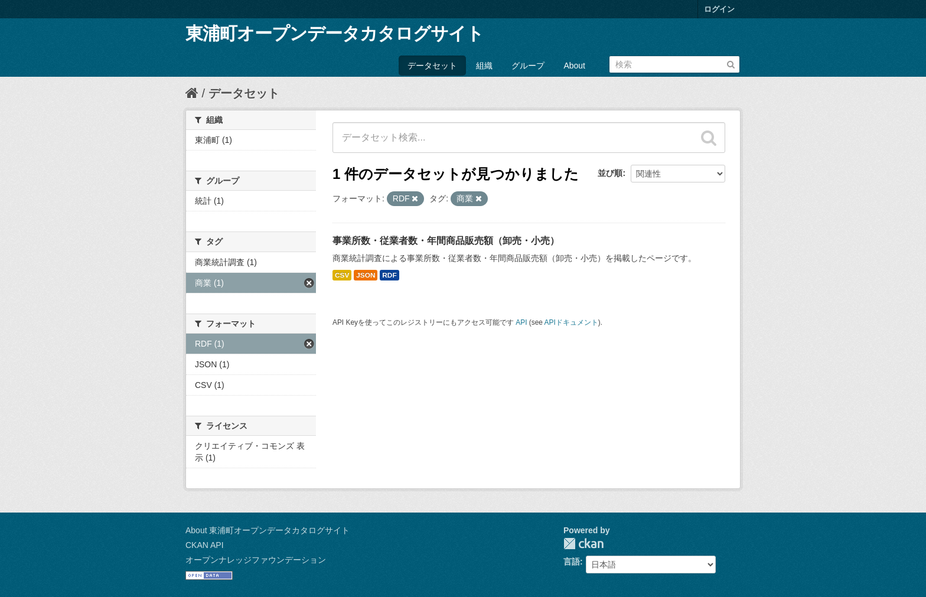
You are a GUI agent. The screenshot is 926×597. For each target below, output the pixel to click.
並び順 (610, 173)
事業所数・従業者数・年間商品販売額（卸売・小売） (445, 241)
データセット (432, 65)
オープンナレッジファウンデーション (255, 560)
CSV (342, 275)
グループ (527, 65)
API (521, 322)
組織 (484, 65)
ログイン (719, 9)
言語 (571, 561)
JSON (365, 275)
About (574, 65)
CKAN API (204, 545)
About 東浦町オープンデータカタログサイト (267, 530)
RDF (389, 275)
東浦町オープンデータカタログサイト (334, 33)
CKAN (583, 543)
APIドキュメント (571, 322)
